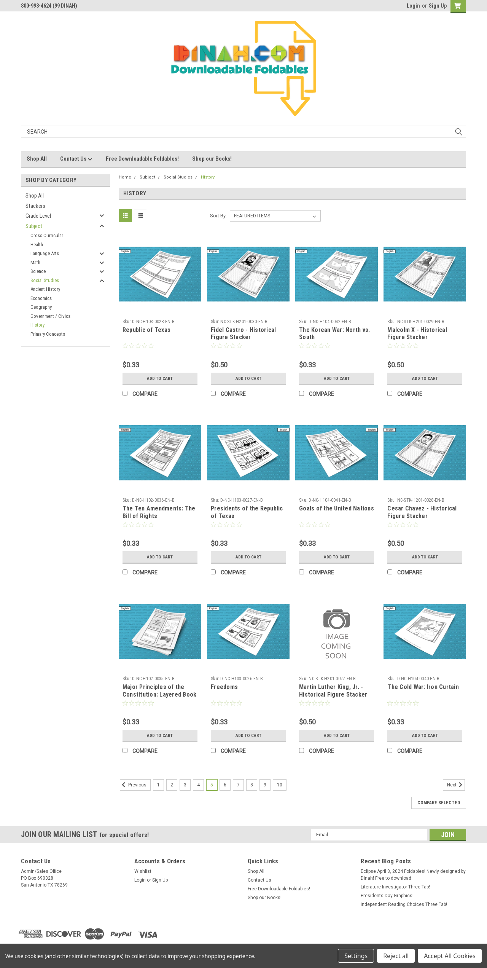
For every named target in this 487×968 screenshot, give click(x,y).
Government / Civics (50, 316)
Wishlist (142, 871)
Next (456, 785)
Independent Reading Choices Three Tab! (404, 904)
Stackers (35, 206)
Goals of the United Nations (336, 508)
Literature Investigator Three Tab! (395, 887)
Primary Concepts (47, 334)
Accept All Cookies (450, 956)
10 (279, 785)
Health (36, 244)
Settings (356, 956)
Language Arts (44, 253)
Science (38, 271)
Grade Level (38, 215)
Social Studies (44, 280)
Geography (41, 307)
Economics (41, 298)
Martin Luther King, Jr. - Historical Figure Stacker (333, 690)
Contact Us (76, 159)
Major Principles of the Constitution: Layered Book (160, 690)
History (37, 325)
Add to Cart (160, 378)
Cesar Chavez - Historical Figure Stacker (422, 512)
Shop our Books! (212, 158)
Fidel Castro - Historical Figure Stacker (243, 333)
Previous (133, 785)
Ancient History (45, 289)
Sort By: (218, 215)
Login (413, 6)
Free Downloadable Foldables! (142, 158)
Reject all (396, 956)
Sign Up (438, 6)
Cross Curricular (46, 235)
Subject (33, 226)
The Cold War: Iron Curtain (423, 687)
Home (125, 177)
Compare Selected (438, 802)
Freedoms (224, 687)
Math (35, 262)
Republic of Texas (146, 329)
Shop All (37, 158)
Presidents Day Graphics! (387, 895)
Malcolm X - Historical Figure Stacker (417, 333)
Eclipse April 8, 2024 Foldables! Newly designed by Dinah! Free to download (413, 875)
